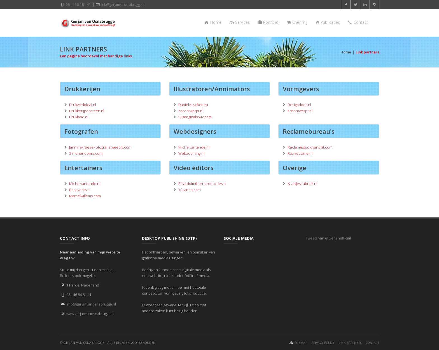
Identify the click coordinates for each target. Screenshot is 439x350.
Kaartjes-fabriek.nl (302, 183)
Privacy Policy (322, 342)
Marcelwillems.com (85, 195)
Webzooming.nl (191, 153)
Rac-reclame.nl (300, 153)
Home (213, 22)
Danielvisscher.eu (193, 104)
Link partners (350, 342)
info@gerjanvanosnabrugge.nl (120, 4)
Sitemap (301, 342)
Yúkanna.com (189, 189)
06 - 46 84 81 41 (75, 4)
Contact (357, 22)
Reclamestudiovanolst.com (310, 147)
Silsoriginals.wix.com (195, 116)
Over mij (296, 22)
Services (239, 22)
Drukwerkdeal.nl (82, 104)
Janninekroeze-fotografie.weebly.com (100, 147)
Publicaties (327, 22)
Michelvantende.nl (193, 147)
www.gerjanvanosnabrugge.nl (90, 313)
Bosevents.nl (79, 189)
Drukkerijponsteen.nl (86, 110)
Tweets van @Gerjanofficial (328, 238)
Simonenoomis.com (85, 153)
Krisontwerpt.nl (190, 110)
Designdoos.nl (299, 104)
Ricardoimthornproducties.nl (202, 183)
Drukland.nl (78, 116)
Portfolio (268, 22)
